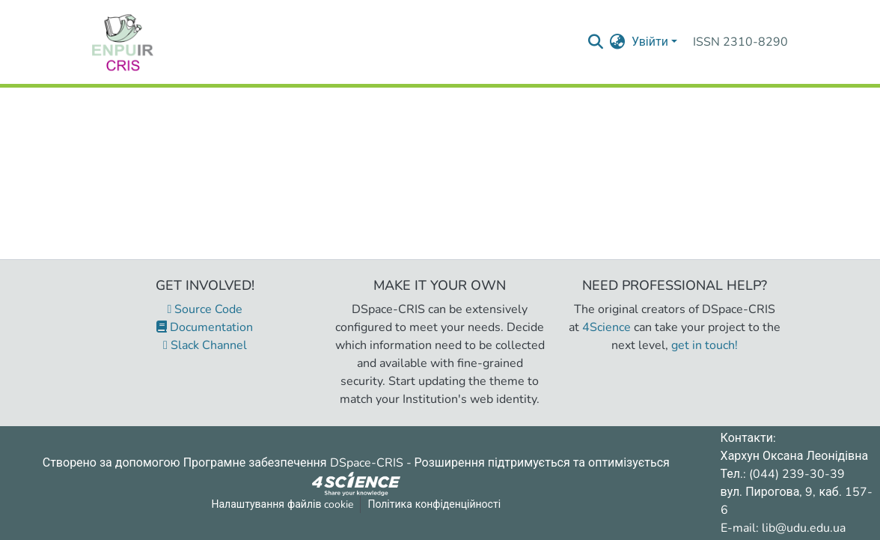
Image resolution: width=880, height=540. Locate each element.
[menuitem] (617, 42)
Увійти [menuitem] (650, 42)
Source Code (205, 309)
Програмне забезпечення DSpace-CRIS (293, 463)
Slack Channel (205, 345)
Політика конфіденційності (434, 504)
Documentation (204, 327)
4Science (606, 327)
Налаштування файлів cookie (283, 504)
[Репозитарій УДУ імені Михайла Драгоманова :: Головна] (122, 42)
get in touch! (704, 345)
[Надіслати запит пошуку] (596, 42)
